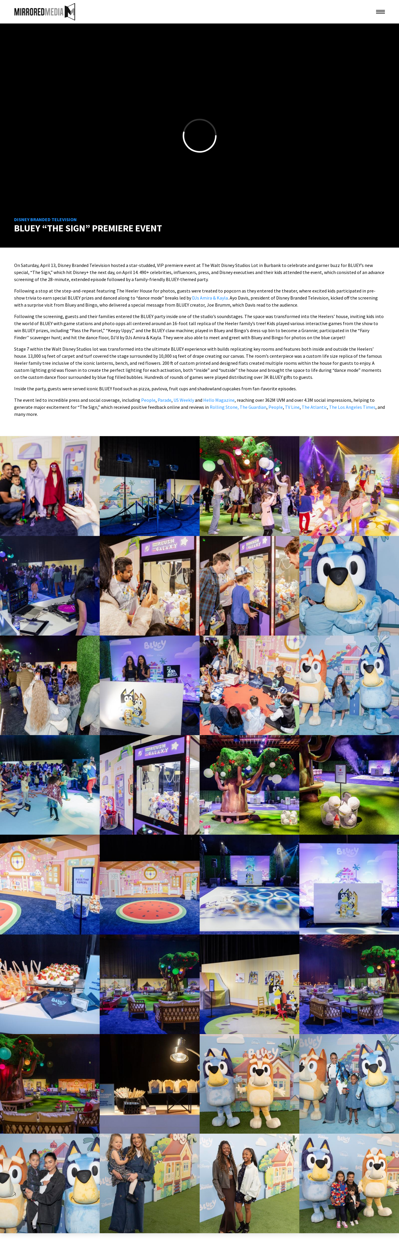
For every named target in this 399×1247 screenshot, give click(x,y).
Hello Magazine (219, 400)
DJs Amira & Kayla (210, 298)
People (148, 400)
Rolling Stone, (224, 407)
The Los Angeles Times (352, 407)
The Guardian (253, 407)
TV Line (292, 407)
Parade (164, 400)
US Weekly (183, 400)
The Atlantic (314, 407)
